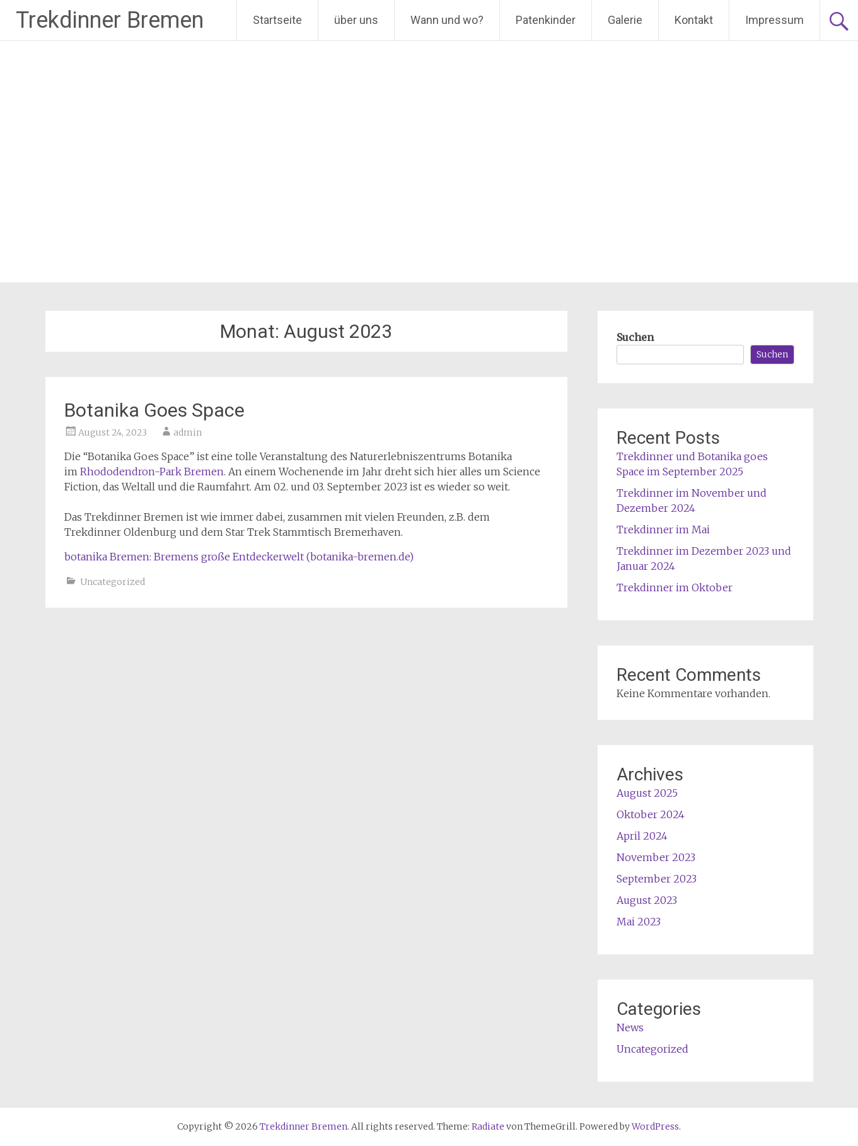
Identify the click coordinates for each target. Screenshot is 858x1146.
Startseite (277, 19)
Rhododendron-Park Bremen (152, 471)
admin (187, 432)
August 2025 (647, 793)
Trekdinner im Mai (663, 529)
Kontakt (694, 19)
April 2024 (642, 836)
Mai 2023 (639, 921)
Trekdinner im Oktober (675, 587)
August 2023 (647, 900)
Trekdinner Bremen (110, 20)
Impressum (774, 19)
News (630, 1027)
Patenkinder (546, 19)
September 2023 (657, 878)
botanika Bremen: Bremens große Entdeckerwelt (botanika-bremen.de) (239, 556)
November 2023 (656, 857)
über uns (356, 19)
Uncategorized (112, 581)
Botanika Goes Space (154, 410)
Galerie (625, 19)
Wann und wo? (447, 19)
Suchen (635, 337)
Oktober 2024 (651, 814)
